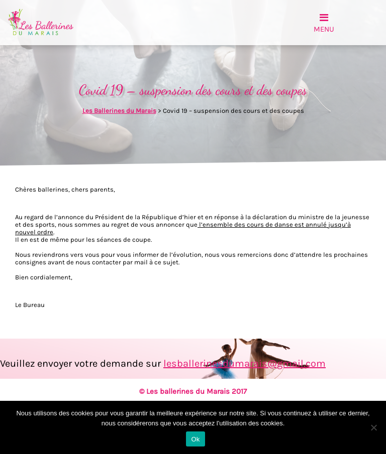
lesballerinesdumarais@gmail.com (244, 363)
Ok (195, 439)
